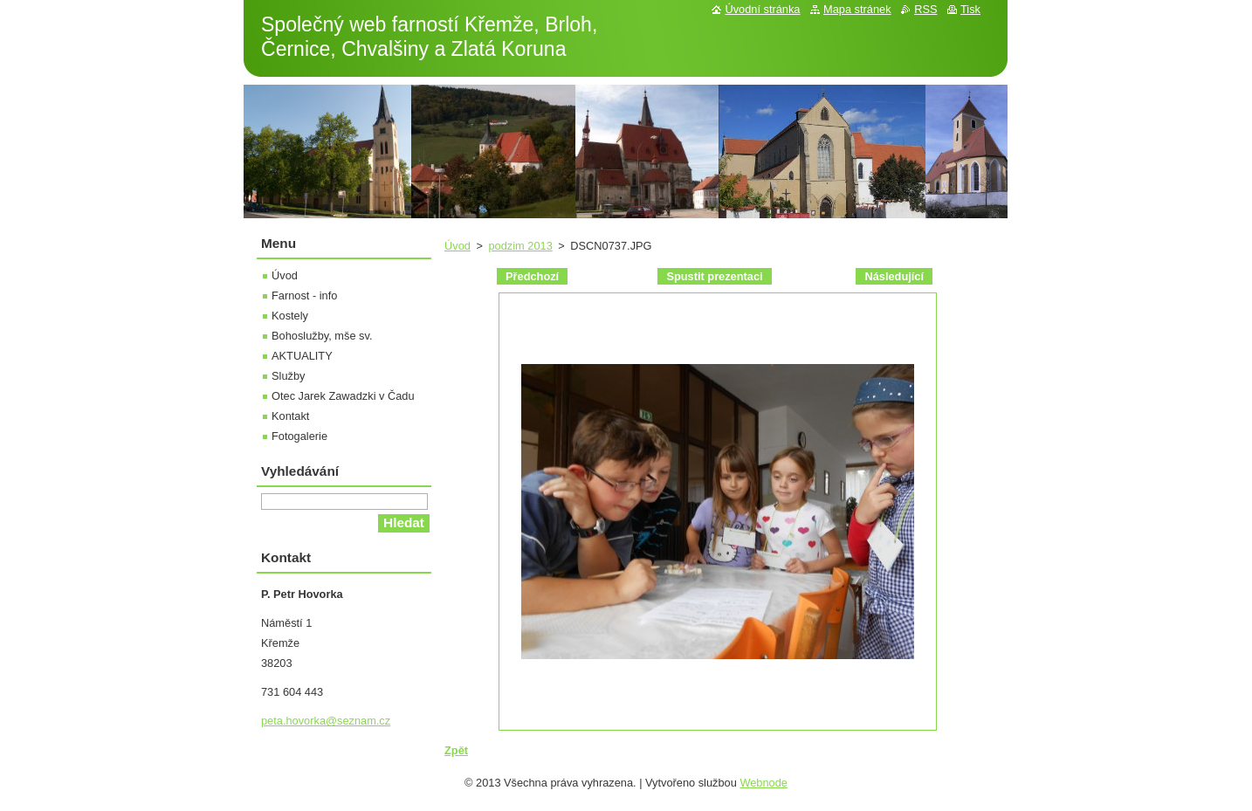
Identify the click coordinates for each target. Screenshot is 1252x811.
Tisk (970, 9)
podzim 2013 (520, 245)
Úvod (457, 245)
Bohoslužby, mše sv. (322, 335)
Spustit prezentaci (714, 276)
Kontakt (290, 416)
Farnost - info (304, 295)
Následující (894, 276)
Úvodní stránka (762, 9)
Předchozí (532, 276)
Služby (288, 375)
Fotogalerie (299, 436)
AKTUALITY (302, 355)
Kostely (290, 315)
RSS (925, 9)
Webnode (764, 782)
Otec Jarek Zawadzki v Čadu (343, 395)
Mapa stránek (857, 9)
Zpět (456, 750)
